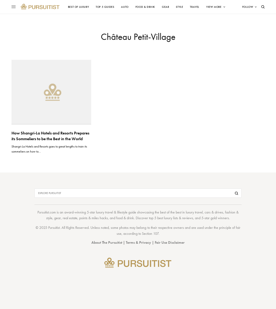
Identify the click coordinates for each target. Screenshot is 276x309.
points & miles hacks (93, 218)
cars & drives (214, 212)
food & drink (125, 218)
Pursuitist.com (46, 212)
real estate (70, 218)
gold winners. (220, 218)
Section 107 (150, 233)
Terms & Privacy (138, 242)
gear (57, 218)
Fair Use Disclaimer (170, 242)
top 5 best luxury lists (163, 218)
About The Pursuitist (106, 242)
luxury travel (194, 212)
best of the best (170, 212)
